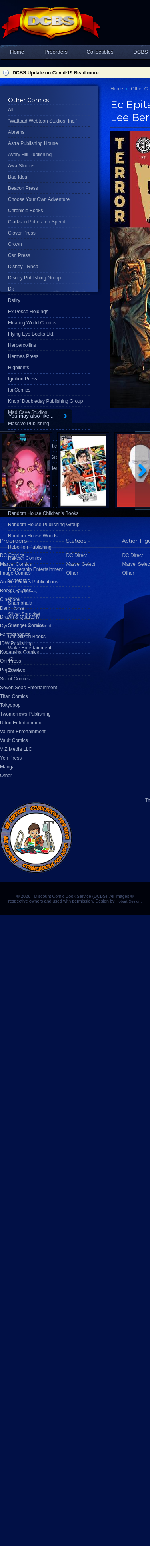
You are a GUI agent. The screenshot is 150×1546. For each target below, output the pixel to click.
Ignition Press (22, 379)
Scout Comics (15, 679)
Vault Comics (14, 740)
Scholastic (19, 580)
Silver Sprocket (24, 614)
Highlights (18, 367)
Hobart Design (128, 901)
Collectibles (99, 52)
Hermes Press (23, 356)
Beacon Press (23, 188)
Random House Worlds (33, 536)
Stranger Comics (26, 625)
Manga (7, 767)
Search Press (22, 592)
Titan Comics (14, 696)
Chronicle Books (25, 210)
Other (6, 775)
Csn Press (19, 255)
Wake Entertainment (29, 648)
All (10, 110)
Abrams (16, 132)
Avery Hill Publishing (30, 154)
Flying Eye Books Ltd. (31, 334)
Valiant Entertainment (23, 731)
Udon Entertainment (21, 723)
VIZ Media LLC (16, 749)
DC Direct (132, 555)
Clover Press (22, 233)
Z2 (11, 659)
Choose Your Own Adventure (39, 199)
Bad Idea (17, 177)
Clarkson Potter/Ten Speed (36, 222)
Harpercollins (22, 345)
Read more (86, 73)
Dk (11, 289)
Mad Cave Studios (27, 412)
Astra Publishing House (33, 143)
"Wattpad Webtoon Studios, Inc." (42, 121)
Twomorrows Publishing (25, 714)
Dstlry (14, 300)
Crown (15, 244)
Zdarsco (16, 670)
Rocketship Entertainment (35, 569)
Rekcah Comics (25, 558)
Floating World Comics (32, 323)
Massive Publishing (28, 423)
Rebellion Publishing (30, 547)
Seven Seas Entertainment (28, 687)
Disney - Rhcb (23, 266)
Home (17, 52)
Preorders (56, 52)
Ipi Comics (19, 390)
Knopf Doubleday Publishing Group (45, 401)
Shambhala (20, 603)
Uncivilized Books (27, 636)
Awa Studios (21, 166)
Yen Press (11, 758)
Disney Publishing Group (34, 278)
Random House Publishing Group (44, 524)
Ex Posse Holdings (28, 311)
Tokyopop (10, 705)
